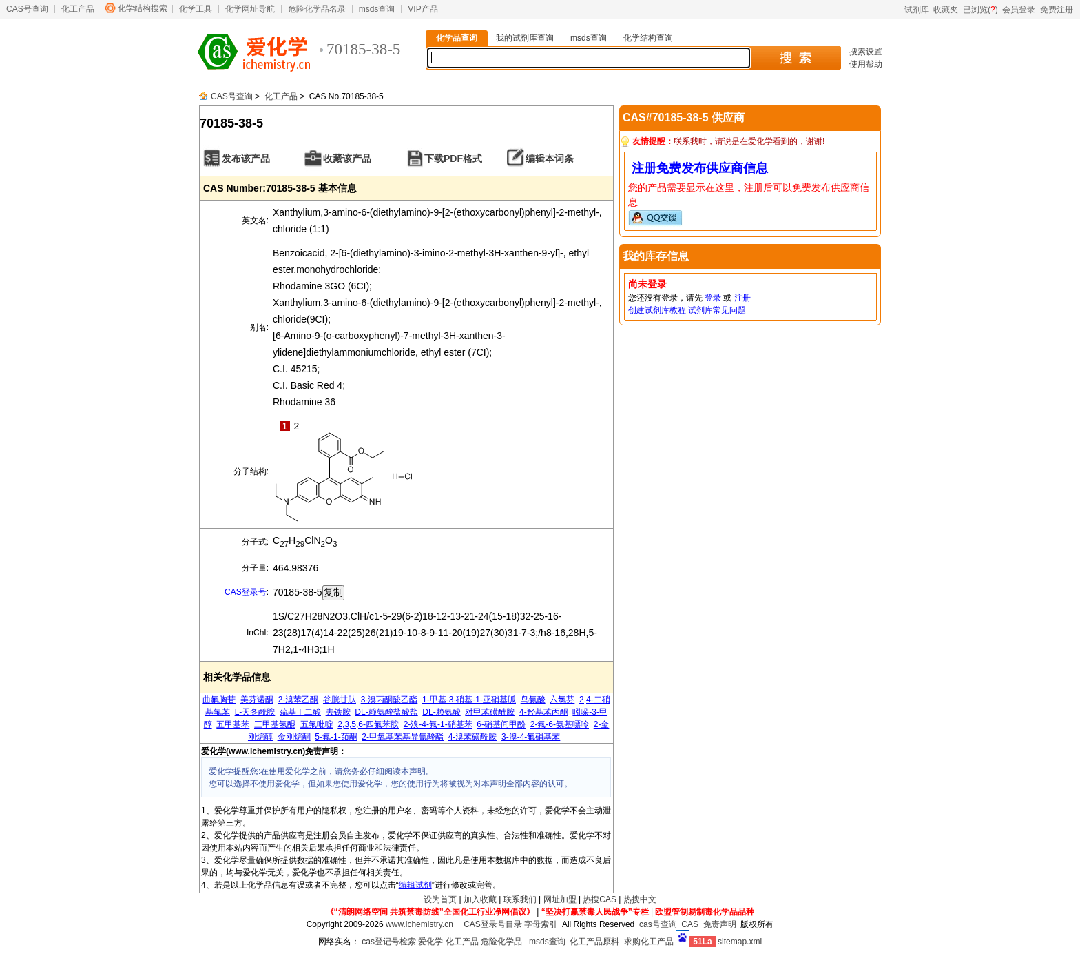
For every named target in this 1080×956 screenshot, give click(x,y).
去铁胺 (338, 712)
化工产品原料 (594, 941)
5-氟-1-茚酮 (336, 737)
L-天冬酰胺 (255, 712)
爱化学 (430, 941)
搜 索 (795, 58)
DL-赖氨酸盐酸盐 (386, 712)
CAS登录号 (246, 592)
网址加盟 (560, 899)
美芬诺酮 (256, 699)
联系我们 (520, 899)
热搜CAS (599, 899)
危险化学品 (501, 941)
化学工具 (195, 9)
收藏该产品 (347, 158)
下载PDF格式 (453, 158)
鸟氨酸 (533, 699)
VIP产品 (422, 9)
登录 (713, 298)
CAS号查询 (27, 9)
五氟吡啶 (316, 724)
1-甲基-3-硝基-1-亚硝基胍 (469, 699)
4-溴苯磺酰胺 (472, 737)
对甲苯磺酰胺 (490, 712)
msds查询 (377, 9)
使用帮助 (865, 64)
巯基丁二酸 (300, 712)
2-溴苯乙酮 (298, 699)
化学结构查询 (648, 38)
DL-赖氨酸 (441, 712)
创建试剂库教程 (657, 310)
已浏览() (980, 9)
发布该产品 (246, 158)
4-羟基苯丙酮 (543, 712)
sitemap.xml (740, 941)
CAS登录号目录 (493, 924)
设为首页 (440, 899)
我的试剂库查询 (525, 38)
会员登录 (1018, 9)
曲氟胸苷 (219, 699)
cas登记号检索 (389, 941)
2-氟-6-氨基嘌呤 (559, 724)
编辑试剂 (415, 885)
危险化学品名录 (317, 9)
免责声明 (719, 924)
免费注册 (1056, 9)
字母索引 (540, 924)
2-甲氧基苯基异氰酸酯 (403, 737)
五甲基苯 (232, 724)
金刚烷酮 (294, 737)
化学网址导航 (250, 9)
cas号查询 (658, 924)
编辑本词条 (550, 158)
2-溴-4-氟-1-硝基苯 (438, 724)
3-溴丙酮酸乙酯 (389, 699)
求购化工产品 (649, 941)
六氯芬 (562, 699)
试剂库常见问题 (717, 310)
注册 (742, 298)
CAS (689, 924)
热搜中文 (639, 899)
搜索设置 (865, 52)
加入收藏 (480, 899)
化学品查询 (456, 38)
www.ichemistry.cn (419, 924)
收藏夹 (945, 9)
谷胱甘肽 (339, 699)
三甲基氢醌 (274, 724)
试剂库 (916, 9)
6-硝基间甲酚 (501, 724)
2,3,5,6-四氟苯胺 (368, 724)
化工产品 (77, 9)
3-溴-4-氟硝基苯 (530, 737)
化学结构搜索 (142, 8)
